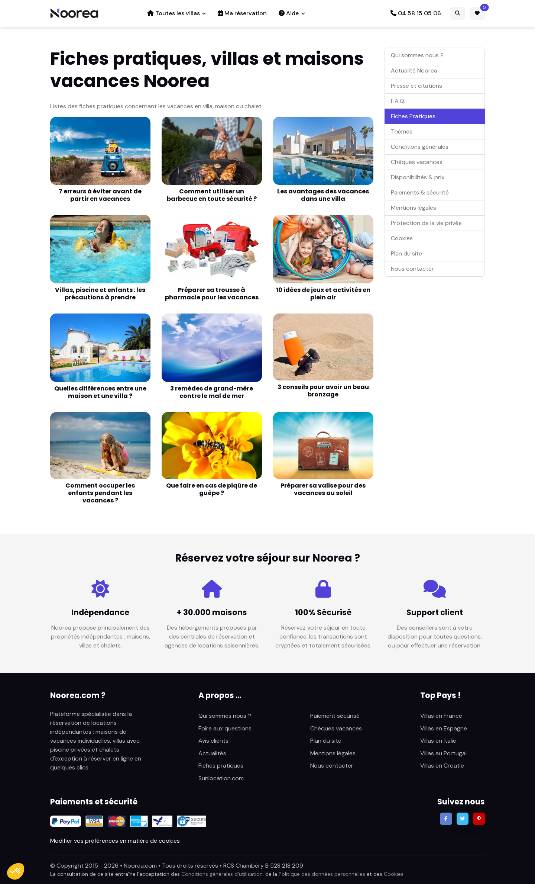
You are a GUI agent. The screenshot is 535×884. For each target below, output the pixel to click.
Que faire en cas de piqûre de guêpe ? (211, 489)
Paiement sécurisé (335, 716)
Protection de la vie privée (426, 223)
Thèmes (401, 131)
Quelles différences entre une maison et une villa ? (100, 392)
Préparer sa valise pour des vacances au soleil (323, 489)
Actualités (212, 753)
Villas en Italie (438, 741)
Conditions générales (419, 147)
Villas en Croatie (442, 765)
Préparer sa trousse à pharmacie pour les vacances (212, 294)
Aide (289, 13)
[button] (16, 871)
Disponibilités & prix (417, 177)
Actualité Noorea (414, 70)
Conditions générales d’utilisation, (222, 874)
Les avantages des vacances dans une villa (323, 195)
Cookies (402, 238)
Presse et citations (416, 86)
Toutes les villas (173, 13)
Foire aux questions (225, 728)
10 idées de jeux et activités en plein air (323, 294)
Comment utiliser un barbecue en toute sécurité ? (212, 195)
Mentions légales (413, 208)
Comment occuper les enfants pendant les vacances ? (100, 493)
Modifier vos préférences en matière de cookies (115, 841)
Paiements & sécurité (420, 192)
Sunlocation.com (221, 778)
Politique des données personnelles (322, 874)
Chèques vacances (416, 162)
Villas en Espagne (443, 728)
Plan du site (406, 253)
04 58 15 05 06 (415, 13)
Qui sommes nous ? (417, 55)
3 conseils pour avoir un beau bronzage (323, 391)
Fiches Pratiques (413, 116)
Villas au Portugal (443, 753)
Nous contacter (412, 269)
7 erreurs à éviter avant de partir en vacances (100, 195)
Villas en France (441, 716)
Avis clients (213, 741)
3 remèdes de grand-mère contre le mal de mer (211, 392)
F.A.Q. (398, 101)
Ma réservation (242, 13)
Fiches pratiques (220, 765)
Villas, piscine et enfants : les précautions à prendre (100, 294)
